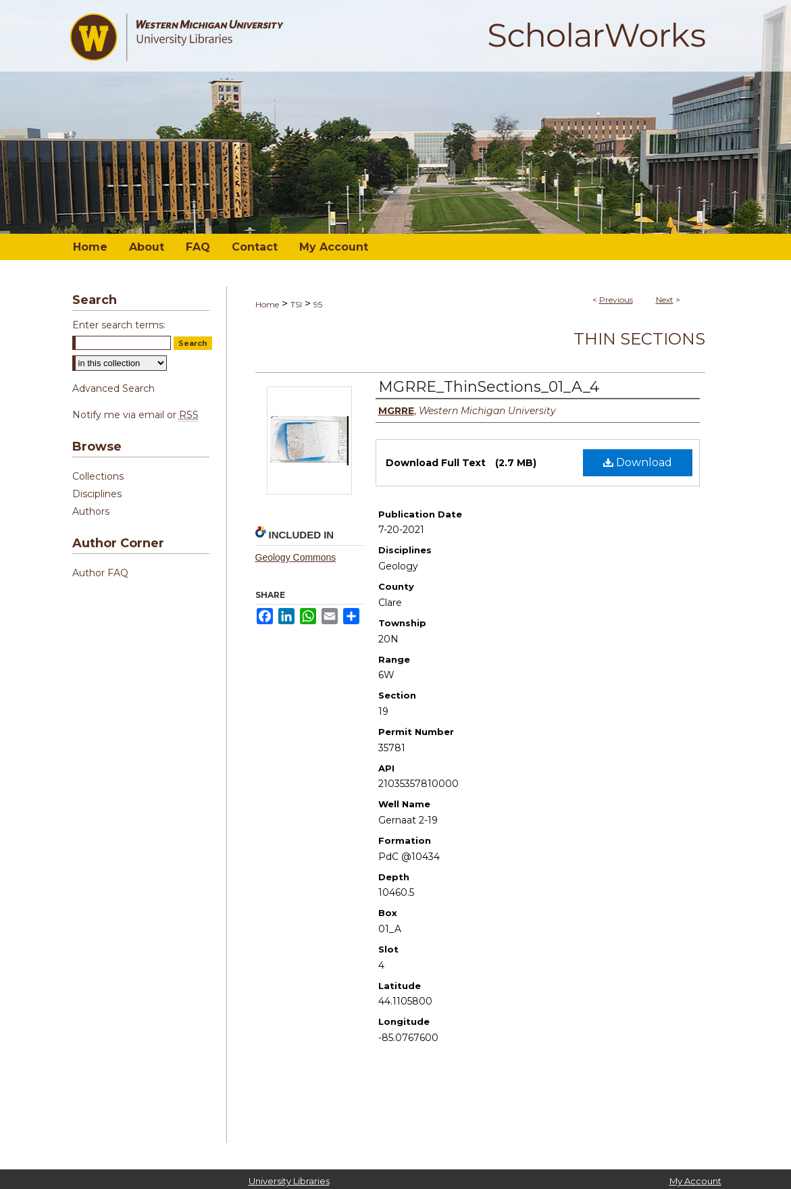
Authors (90, 511)
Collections (98, 476)
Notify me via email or (135, 415)
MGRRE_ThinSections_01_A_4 (488, 387)
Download (637, 462)
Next (664, 300)
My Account (695, 1180)
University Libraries (289, 1180)
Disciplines (97, 494)
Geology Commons (295, 557)
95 (317, 304)
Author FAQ (100, 573)
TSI (296, 304)
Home (267, 304)
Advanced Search (113, 388)
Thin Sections (639, 339)
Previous (616, 300)
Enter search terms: (118, 325)
